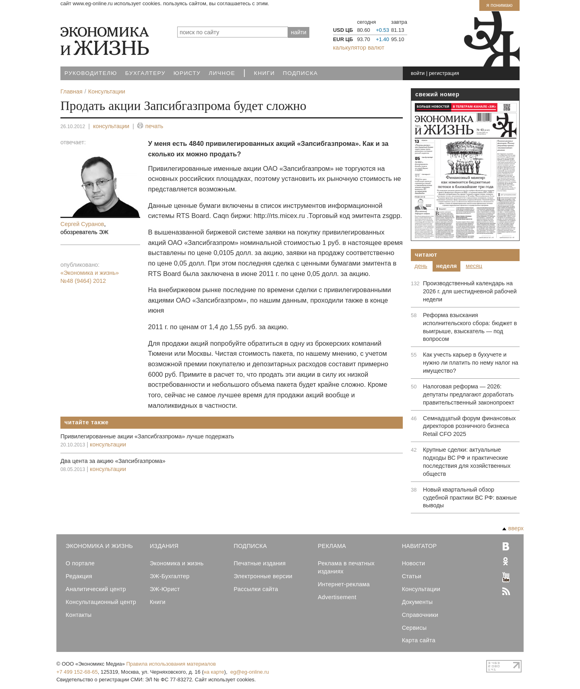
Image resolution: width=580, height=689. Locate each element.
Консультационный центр (101, 602)
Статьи (411, 576)
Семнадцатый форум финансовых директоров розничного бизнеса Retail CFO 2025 (469, 426)
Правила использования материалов (171, 664)
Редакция (79, 576)
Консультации (421, 589)
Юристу (187, 73)
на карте (214, 672)
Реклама (332, 546)
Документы (417, 602)
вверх (513, 528)
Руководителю (90, 73)
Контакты (78, 615)
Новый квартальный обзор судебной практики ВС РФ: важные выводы (470, 497)
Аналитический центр (96, 589)
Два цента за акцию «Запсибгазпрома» (113, 461)
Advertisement (337, 597)
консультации (111, 126)
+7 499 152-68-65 (77, 672)
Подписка (300, 73)
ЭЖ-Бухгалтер (170, 576)
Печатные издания (260, 563)
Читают (426, 254)
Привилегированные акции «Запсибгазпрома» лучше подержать (147, 436)
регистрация (444, 73)
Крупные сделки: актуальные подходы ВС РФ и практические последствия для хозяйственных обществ (466, 461)
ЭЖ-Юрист (165, 589)
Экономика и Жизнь (99, 546)
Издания (164, 546)
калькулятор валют (358, 47)
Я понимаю (499, 5)
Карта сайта (418, 640)
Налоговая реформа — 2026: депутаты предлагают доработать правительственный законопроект (468, 394)
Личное (222, 73)
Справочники (420, 615)
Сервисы (414, 628)
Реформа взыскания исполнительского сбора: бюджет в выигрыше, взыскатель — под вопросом (470, 327)
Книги (264, 73)
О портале (80, 563)
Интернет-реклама (344, 584)
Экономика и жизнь (177, 563)
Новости (413, 563)
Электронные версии (263, 576)
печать (150, 126)
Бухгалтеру (145, 73)
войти (418, 73)
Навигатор (419, 546)
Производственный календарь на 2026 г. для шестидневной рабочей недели (470, 291)
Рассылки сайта (256, 589)
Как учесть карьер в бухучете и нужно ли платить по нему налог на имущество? (470, 362)
